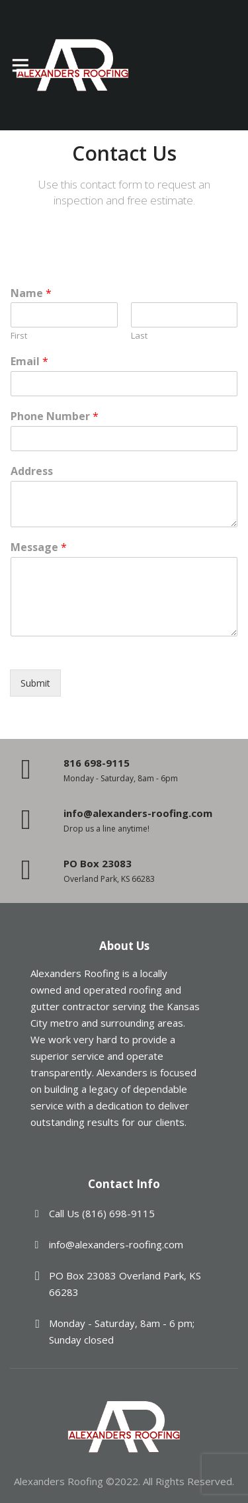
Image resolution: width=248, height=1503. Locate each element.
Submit (35, 683)
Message (39, 547)
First (19, 335)
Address (32, 471)
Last (139, 335)
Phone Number (55, 416)
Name (31, 293)
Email (29, 361)
